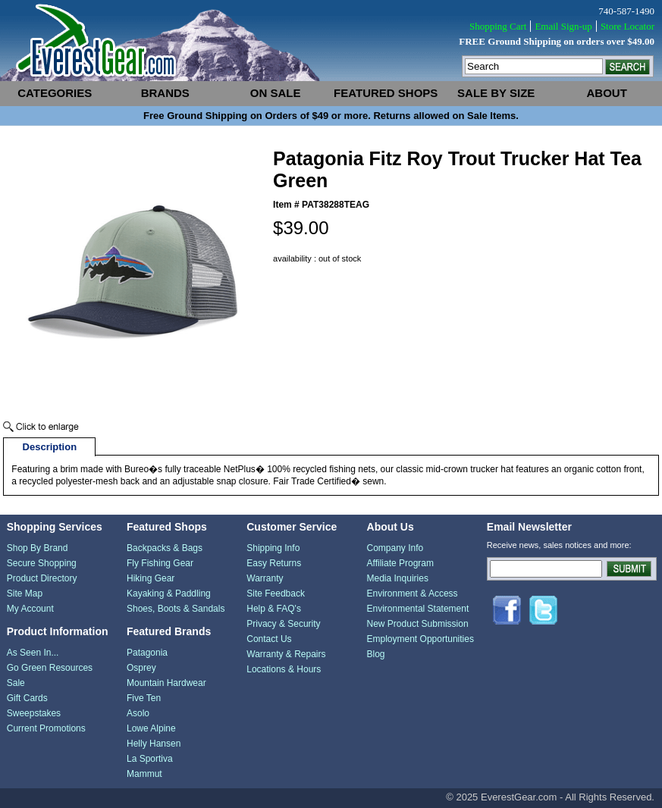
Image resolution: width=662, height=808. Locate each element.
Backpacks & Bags (164, 548)
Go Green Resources (50, 667)
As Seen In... (33, 652)
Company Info (395, 548)
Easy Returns (273, 563)
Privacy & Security (283, 624)
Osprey (141, 667)
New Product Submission (418, 624)
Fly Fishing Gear (160, 563)
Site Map (24, 593)
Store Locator (627, 26)
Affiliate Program (400, 563)
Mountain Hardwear (166, 683)
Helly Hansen (153, 743)
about (607, 92)
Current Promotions (46, 728)
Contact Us (268, 639)
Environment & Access (412, 593)
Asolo (138, 713)
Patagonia (147, 652)
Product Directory (42, 578)
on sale (275, 92)
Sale (16, 683)
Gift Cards (27, 698)
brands (165, 92)
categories (54, 92)
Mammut (144, 774)
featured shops (386, 92)
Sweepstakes (34, 713)
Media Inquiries (397, 578)
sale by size (496, 92)
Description (50, 447)
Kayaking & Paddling (169, 593)
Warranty (264, 578)
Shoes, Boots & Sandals (175, 608)
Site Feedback (275, 593)
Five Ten (144, 698)
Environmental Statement (418, 608)
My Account (30, 608)
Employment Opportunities (420, 639)
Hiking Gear (150, 578)
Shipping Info (273, 548)
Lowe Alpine (151, 728)
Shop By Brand (37, 548)
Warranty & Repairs (285, 654)
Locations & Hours (283, 669)
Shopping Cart (497, 26)
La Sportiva (150, 758)
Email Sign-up (563, 26)
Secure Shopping (42, 563)
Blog (376, 654)
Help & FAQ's (273, 608)
